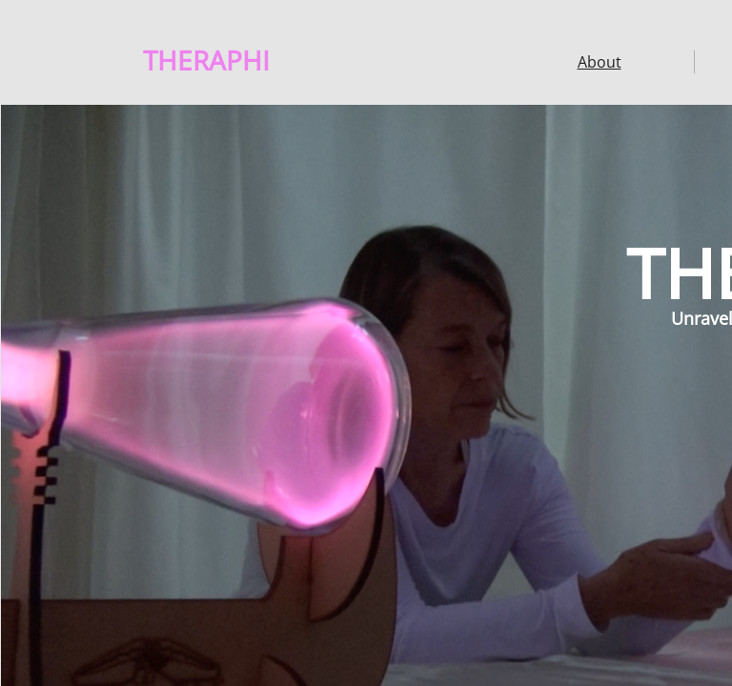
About (599, 61)
